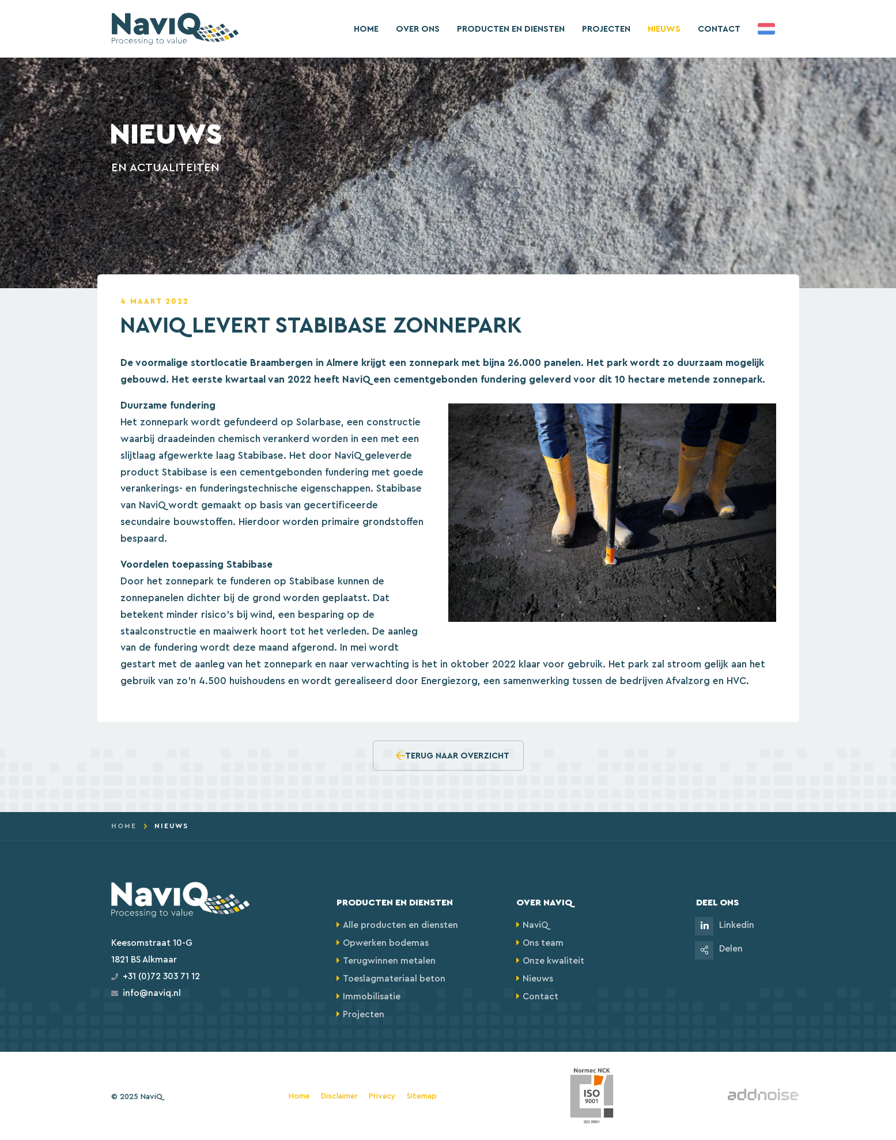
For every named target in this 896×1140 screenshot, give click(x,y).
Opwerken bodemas (386, 943)
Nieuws (664, 29)
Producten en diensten (511, 29)
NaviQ (536, 925)
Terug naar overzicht (452, 755)
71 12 (189, 976)
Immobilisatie (371, 996)
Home (366, 29)
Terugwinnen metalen (389, 961)
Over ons (418, 29)
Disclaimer (339, 1096)
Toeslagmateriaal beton (394, 979)
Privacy (382, 1096)
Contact (719, 29)
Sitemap (422, 1096)
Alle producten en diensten (400, 925)
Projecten (606, 29)
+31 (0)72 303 (150, 976)
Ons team (543, 943)
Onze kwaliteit (553, 961)
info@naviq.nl (152, 993)
